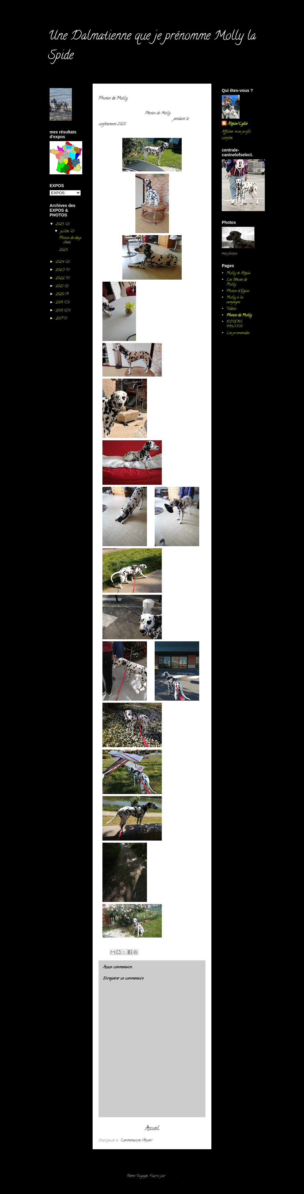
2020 (60, 294)
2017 (60, 318)
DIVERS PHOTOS (235, 324)
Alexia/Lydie (237, 124)
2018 (60, 310)
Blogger (172, 1176)
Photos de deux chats (70, 240)
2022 (61, 278)
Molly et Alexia (238, 273)
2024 (60, 262)
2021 (60, 286)
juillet (65, 231)
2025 (60, 224)
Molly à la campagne (235, 299)
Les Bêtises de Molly (237, 282)
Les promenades (238, 333)
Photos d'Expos (238, 291)
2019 (60, 302)
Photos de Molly (239, 315)
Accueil (152, 1128)
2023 (61, 270)
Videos (231, 309)
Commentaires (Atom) (136, 1140)
